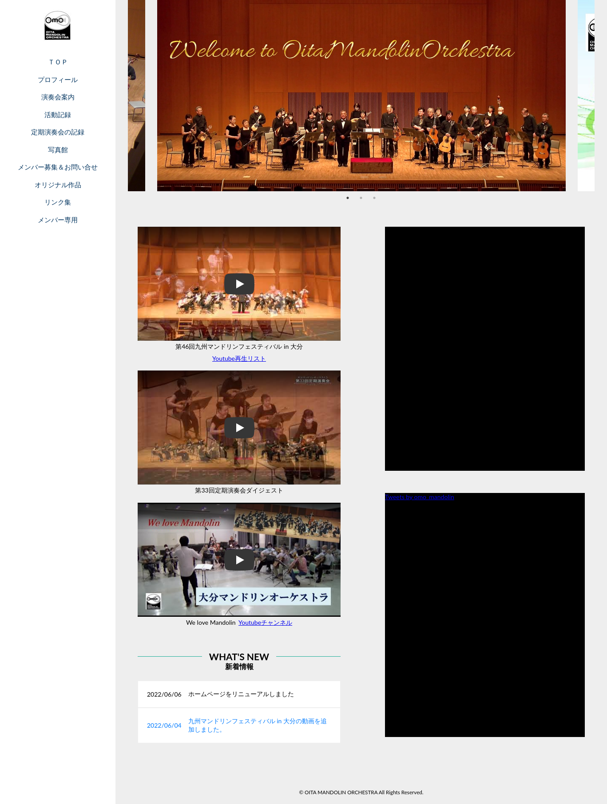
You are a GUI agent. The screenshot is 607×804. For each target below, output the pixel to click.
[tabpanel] (361, 95)
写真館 (58, 150)
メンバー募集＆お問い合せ (58, 167)
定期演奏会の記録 (57, 132)
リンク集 (57, 202)
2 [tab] (361, 197)
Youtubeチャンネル (265, 622)
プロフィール (58, 79)
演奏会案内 (58, 97)
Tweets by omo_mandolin (419, 497)
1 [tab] (347, 197)
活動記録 (57, 114)
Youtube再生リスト (239, 358)
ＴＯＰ (58, 62)
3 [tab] (374, 197)
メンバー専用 (58, 220)
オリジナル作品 (58, 185)
